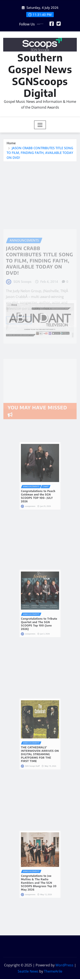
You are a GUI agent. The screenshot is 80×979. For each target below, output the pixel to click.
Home (11, 143)
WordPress (64, 965)
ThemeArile (53, 971)
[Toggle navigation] (40, 125)
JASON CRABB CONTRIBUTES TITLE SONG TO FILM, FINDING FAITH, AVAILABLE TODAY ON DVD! (40, 153)
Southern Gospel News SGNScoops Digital (40, 75)
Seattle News (28, 971)
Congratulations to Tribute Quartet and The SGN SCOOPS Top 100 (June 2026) (39, 614)
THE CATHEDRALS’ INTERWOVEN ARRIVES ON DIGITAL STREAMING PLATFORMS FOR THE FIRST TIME (40, 745)
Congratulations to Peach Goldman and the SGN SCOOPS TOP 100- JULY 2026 (39, 487)
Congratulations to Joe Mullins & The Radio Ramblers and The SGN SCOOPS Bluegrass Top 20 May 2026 (39, 874)
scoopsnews (34, 492)
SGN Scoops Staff (36, 751)
